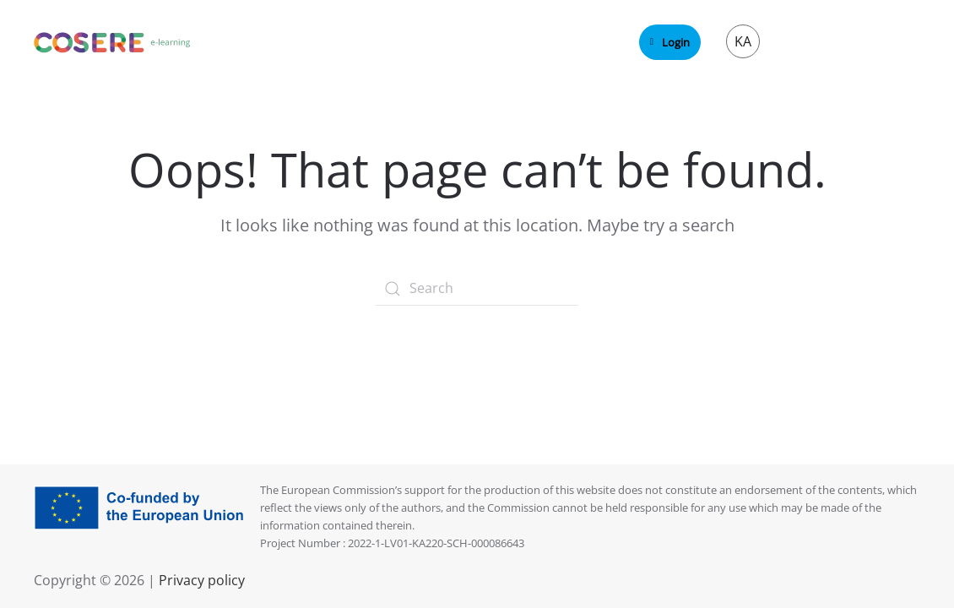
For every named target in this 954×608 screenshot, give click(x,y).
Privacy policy (200, 580)
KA (742, 41)
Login (670, 42)
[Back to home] (112, 42)
